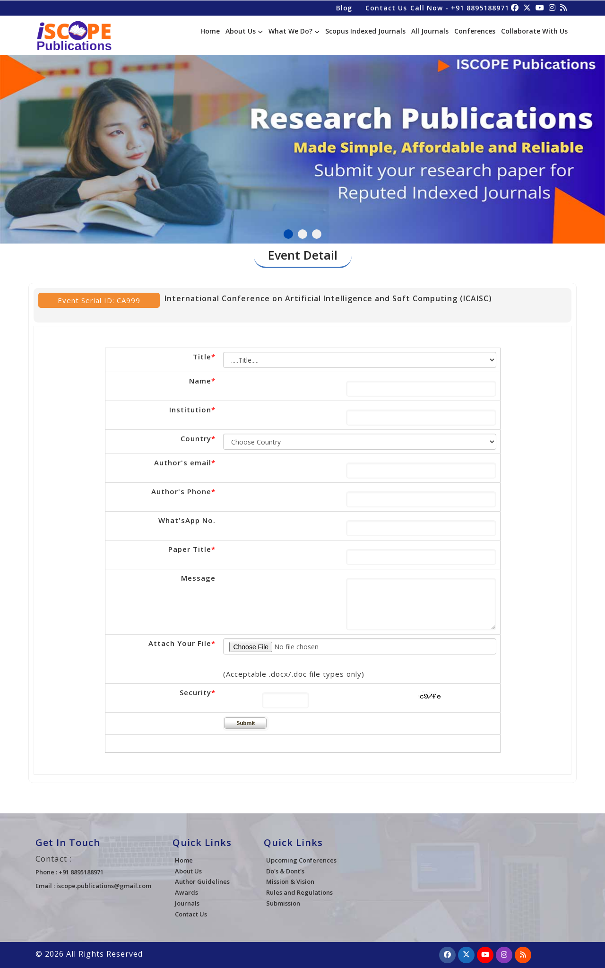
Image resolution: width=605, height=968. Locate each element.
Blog (343, 7)
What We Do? (294, 30)
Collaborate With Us (534, 30)
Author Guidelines (202, 881)
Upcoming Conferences (301, 860)
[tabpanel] (302, 145)
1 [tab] (288, 234)
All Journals (430, 30)
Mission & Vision (290, 881)
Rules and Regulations (299, 892)
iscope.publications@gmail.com (103, 885)
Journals (187, 903)
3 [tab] (316, 234)
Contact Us (385, 7)
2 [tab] (302, 234)
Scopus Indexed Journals (365, 30)
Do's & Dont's (285, 871)
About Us (244, 30)
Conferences (474, 30)
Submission (283, 903)
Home (210, 30)
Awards (186, 892)
